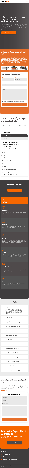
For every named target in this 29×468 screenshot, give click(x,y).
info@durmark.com (6, 454)
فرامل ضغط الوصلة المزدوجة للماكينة (10, 148)
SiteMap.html (20, 465)
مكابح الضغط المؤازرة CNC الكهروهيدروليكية (11, 144)
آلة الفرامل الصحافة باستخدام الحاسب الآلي (10, 142)
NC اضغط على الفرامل (7, 146)
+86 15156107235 (6, 456)
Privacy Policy (9, 465)
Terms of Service (15, 465)
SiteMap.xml (26, 465)
